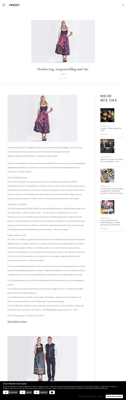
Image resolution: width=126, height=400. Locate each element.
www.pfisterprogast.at (17, 321)
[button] (10, 392)
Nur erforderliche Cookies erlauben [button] (91, 396)
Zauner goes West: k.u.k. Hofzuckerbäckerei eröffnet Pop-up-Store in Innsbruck (110, 222)
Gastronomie (105, 126)
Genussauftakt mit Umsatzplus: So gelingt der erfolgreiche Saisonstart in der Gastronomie (111, 191)
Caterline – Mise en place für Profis (110, 129)
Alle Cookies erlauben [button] (114, 396)
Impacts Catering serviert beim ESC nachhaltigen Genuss (111, 160)
